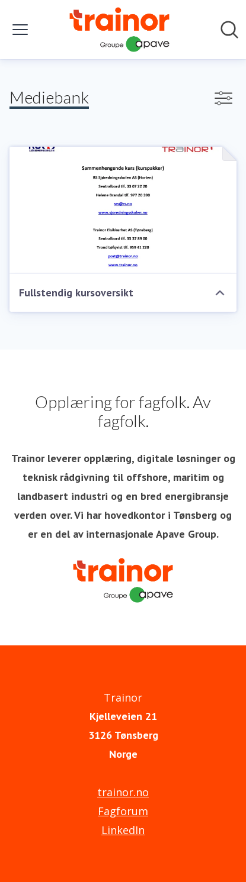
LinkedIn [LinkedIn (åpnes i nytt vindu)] (123, 830)
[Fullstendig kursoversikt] (123, 210)
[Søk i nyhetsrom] (229, 29)
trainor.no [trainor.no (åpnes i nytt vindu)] (123, 792)
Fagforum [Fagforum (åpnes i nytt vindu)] (123, 811)
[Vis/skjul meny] (20, 30)
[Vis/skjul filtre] (223, 98)
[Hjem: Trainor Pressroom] (119, 29)
